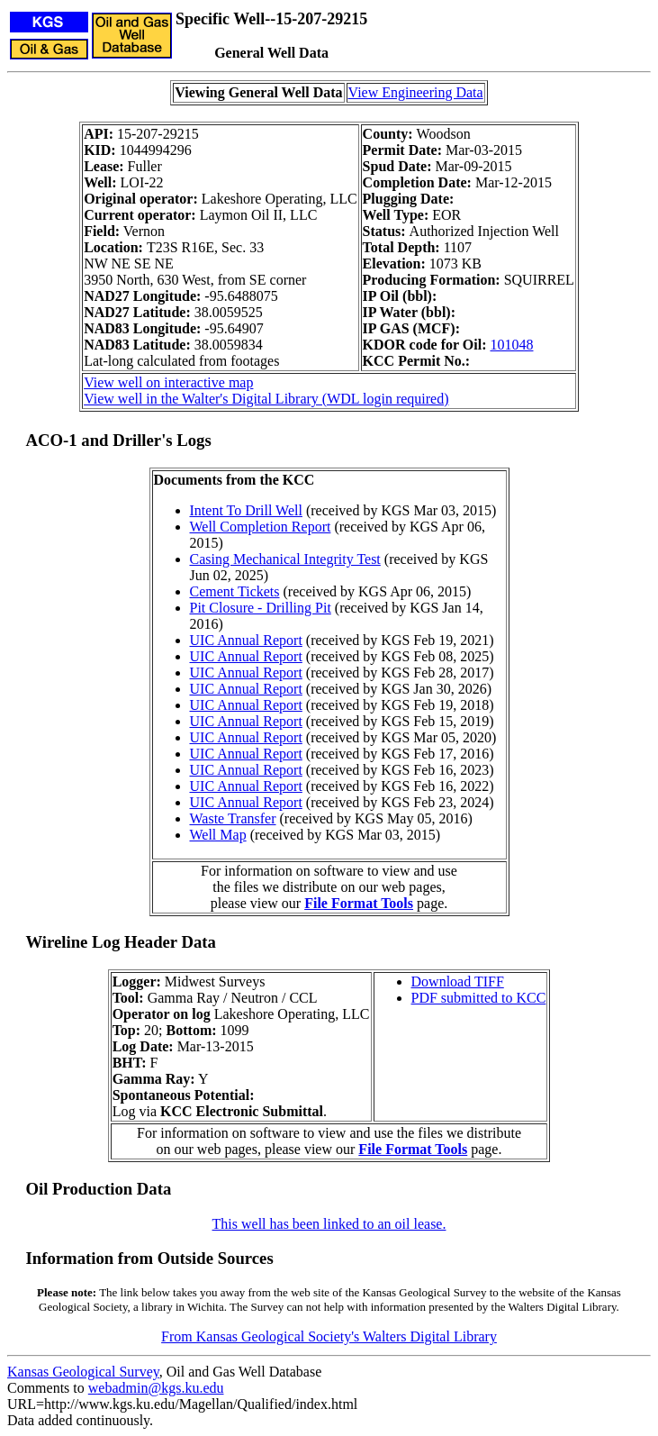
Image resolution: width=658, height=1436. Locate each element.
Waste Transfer (233, 818)
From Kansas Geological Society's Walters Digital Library (329, 1336)
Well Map (218, 834)
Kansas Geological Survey (83, 1371)
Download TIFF (457, 981)
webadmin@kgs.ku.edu (156, 1387)
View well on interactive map (168, 382)
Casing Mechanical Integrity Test (285, 559)
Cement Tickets (235, 591)
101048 (512, 344)
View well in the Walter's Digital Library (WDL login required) (266, 398)
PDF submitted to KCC (478, 997)
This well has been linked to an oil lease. (329, 1224)
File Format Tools (358, 903)
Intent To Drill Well (246, 510)
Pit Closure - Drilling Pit (260, 607)
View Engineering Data (415, 92)
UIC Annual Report (246, 640)
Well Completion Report (260, 526)
